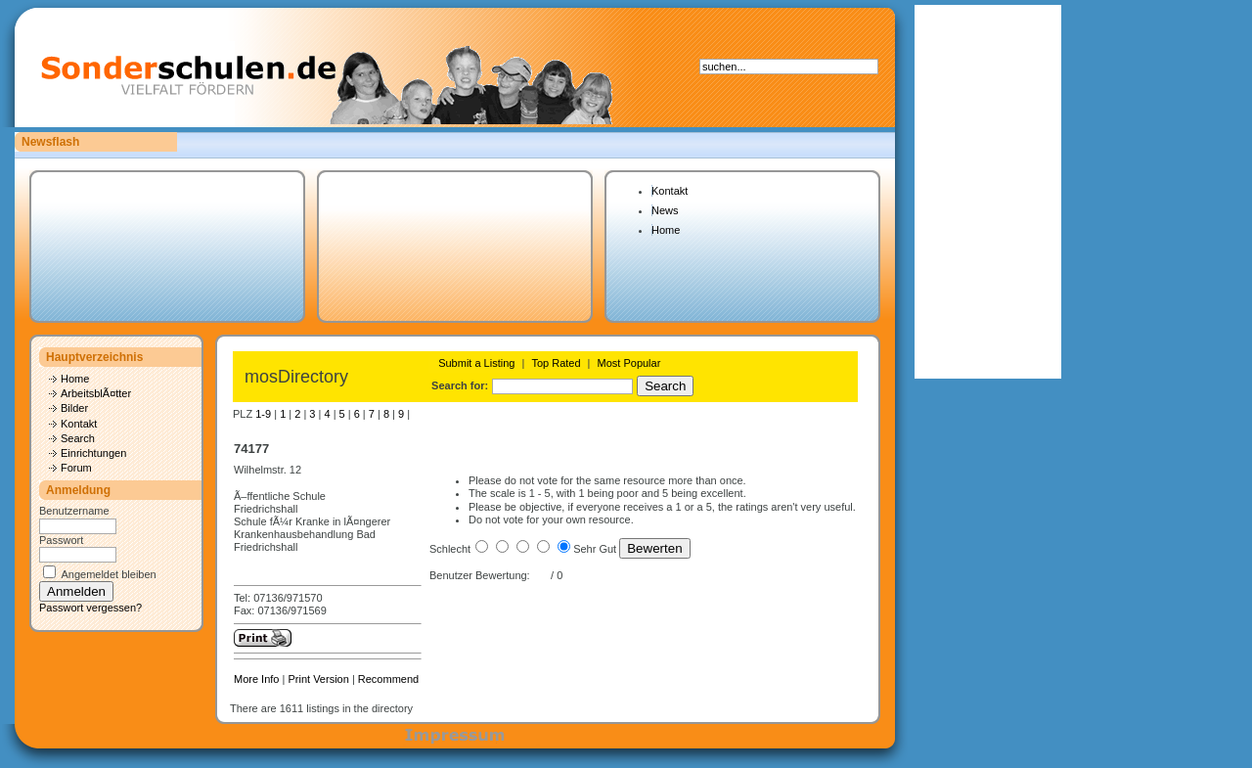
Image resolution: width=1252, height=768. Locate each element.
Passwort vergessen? (90, 607)
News (665, 210)
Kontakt (669, 191)
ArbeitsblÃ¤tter (96, 393)
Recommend (388, 679)
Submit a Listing (476, 363)
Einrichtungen (93, 453)
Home (665, 230)
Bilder (74, 408)
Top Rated (555, 363)
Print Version (318, 679)
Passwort (61, 540)
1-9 (263, 414)
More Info (256, 679)
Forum (76, 468)
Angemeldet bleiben (108, 574)
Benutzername (74, 511)
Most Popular (629, 363)
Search (78, 438)
